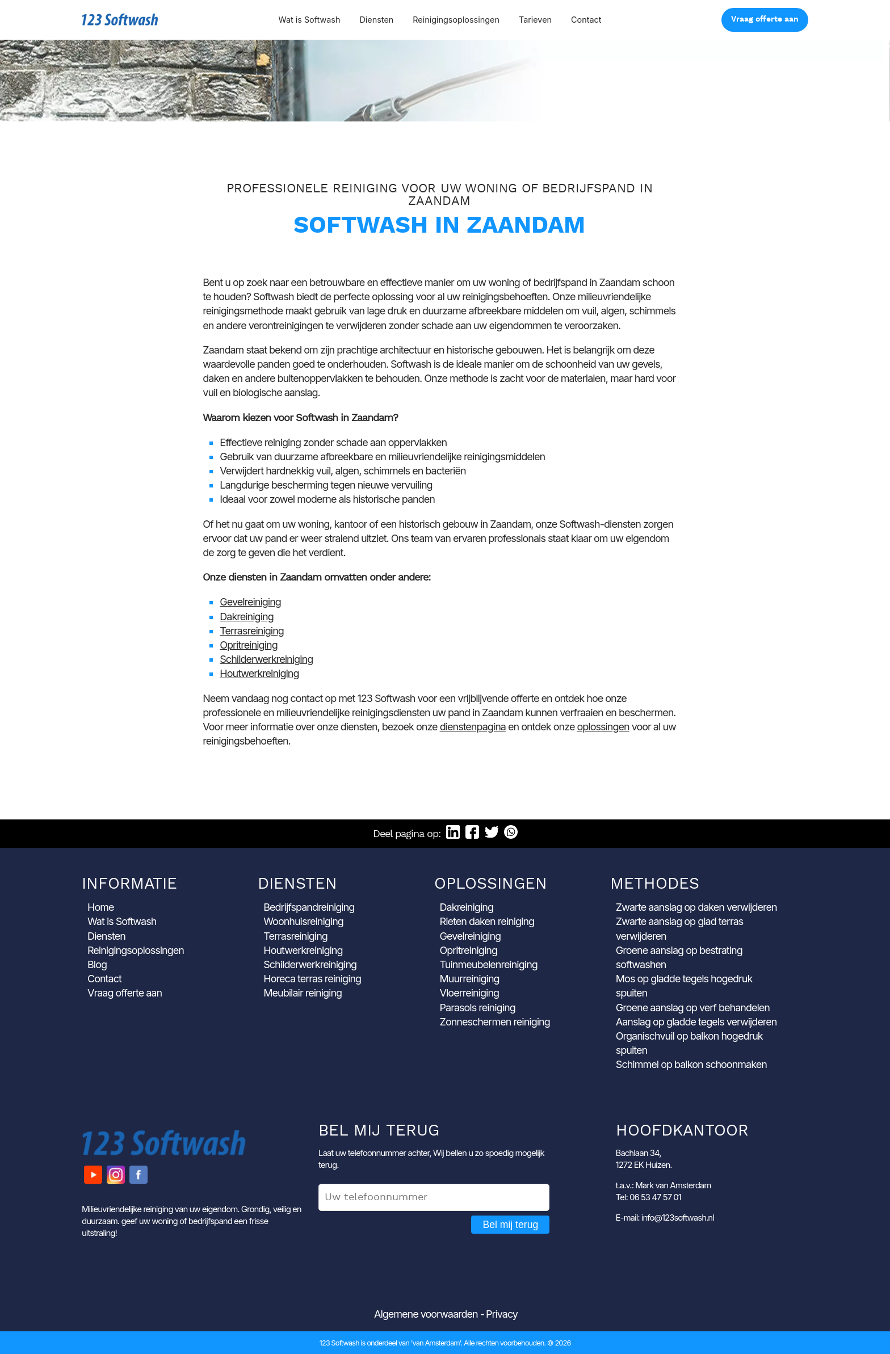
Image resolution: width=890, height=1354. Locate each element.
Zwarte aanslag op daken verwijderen (696, 907)
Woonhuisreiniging (303, 921)
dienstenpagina (473, 727)
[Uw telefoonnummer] (433, 1197)
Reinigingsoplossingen (456, 19)
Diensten (376, 19)
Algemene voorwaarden (426, 1314)
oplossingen (603, 727)
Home (100, 907)
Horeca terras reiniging (312, 979)
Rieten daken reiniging (487, 921)
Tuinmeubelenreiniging (489, 964)
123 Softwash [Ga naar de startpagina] (120, 19)
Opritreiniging (248, 645)
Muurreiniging (469, 979)
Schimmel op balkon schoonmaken (691, 1064)
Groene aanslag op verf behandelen (693, 1008)
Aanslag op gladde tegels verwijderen (696, 1022)
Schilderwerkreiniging (266, 659)
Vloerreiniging (469, 993)
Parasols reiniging (477, 1008)
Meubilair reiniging (302, 993)
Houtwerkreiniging (259, 673)
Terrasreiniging (252, 631)
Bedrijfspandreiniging (308, 907)
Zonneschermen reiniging (495, 1022)
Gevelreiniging (250, 602)
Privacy (502, 1314)
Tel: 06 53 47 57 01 (648, 1197)
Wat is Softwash (309, 19)
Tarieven (535, 19)
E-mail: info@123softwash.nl (665, 1217)
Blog (97, 964)
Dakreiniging (246, 617)
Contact (586, 19)
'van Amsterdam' (436, 1342)
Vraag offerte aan (765, 19)
